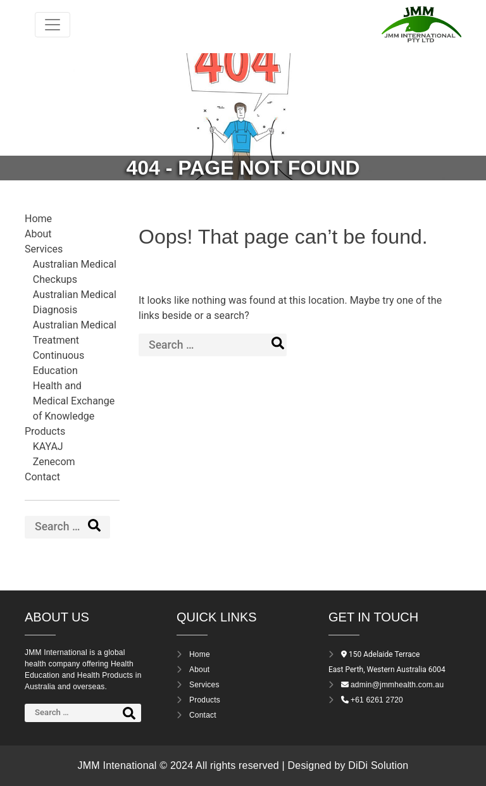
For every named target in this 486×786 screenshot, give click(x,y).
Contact (42, 477)
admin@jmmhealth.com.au (397, 684)
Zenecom (54, 462)
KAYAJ (48, 446)
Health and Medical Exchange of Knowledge (74, 401)
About (38, 234)
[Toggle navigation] (52, 24)
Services (44, 249)
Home (38, 219)
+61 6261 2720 (377, 700)
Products (45, 431)
